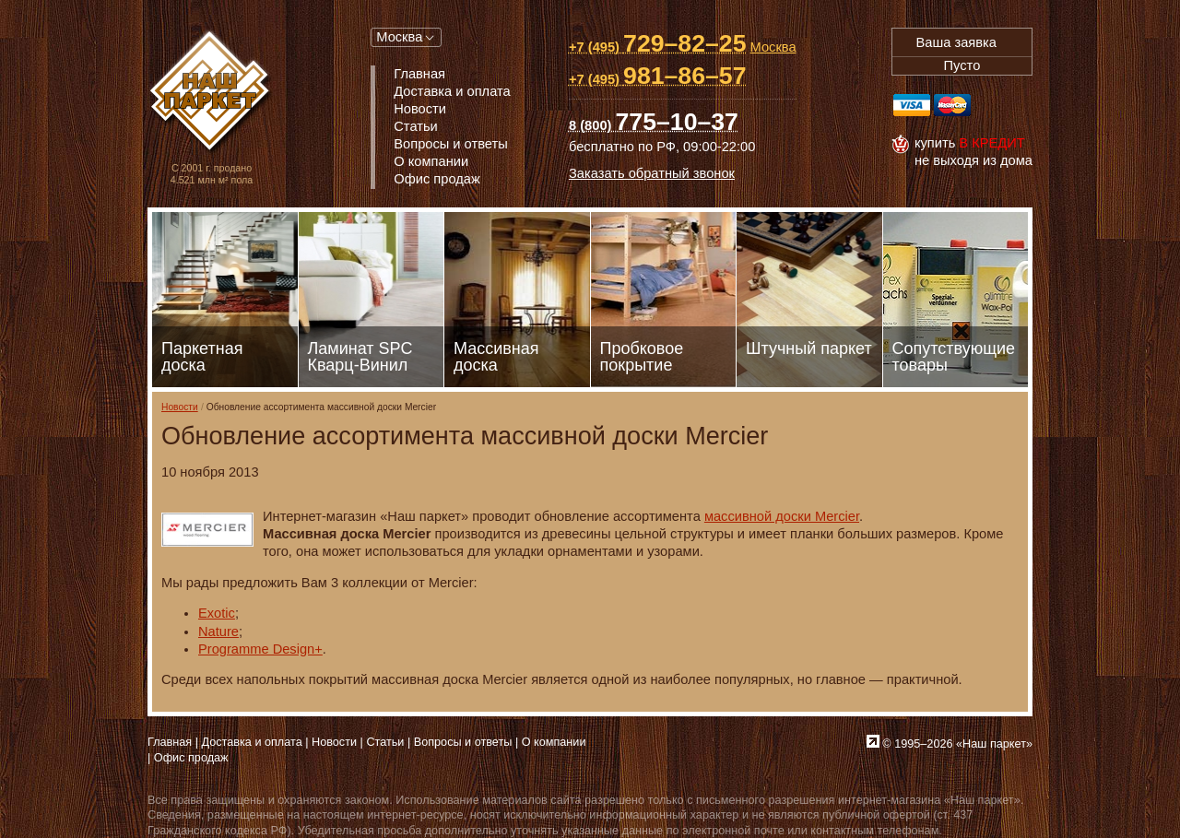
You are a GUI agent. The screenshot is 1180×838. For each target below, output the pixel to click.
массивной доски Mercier (781, 516)
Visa (911, 105)
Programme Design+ (260, 649)
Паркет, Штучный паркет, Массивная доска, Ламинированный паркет (212, 93)
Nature (218, 631)
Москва (399, 37)
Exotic (216, 613)
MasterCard (952, 105)
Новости (179, 407)
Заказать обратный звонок (652, 173)
